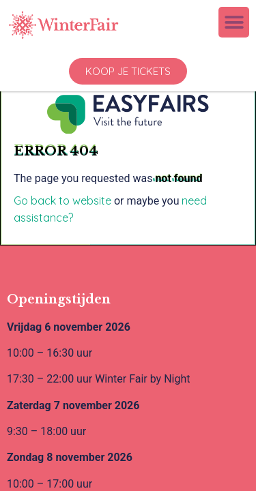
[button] (233, 22)
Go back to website (62, 200)
